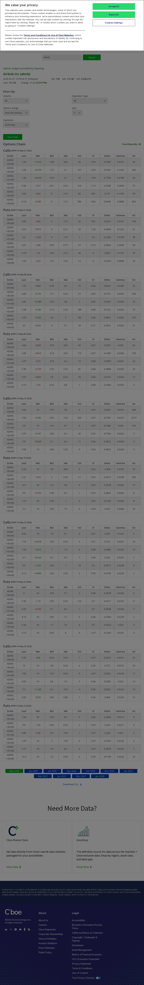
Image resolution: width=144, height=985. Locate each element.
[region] (72, 25)
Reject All (114, 14)
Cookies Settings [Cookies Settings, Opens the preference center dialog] (114, 22)
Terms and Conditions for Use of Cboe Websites (48, 35)
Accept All (113, 6)
